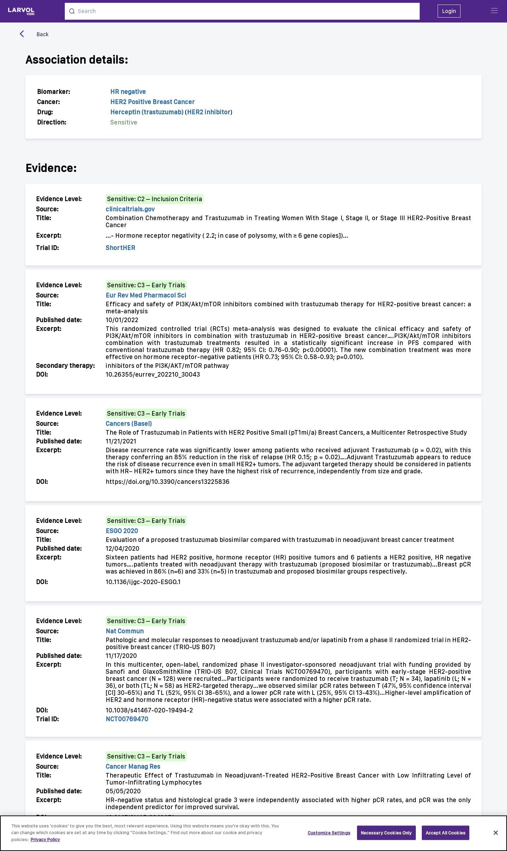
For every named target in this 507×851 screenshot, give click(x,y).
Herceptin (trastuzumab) (146, 112)
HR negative (128, 91)
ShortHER (120, 247)
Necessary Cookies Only (386, 836)
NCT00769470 (127, 719)
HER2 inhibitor (208, 112)
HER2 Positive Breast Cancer (152, 101)
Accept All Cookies (445, 836)
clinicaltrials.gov (130, 209)
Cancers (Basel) (129, 423)
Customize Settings (329, 836)
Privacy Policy (45, 843)
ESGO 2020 (122, 531)
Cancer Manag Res (133, 766)
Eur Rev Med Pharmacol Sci (146, 295)
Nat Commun (125, 631)
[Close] (495, 836)
